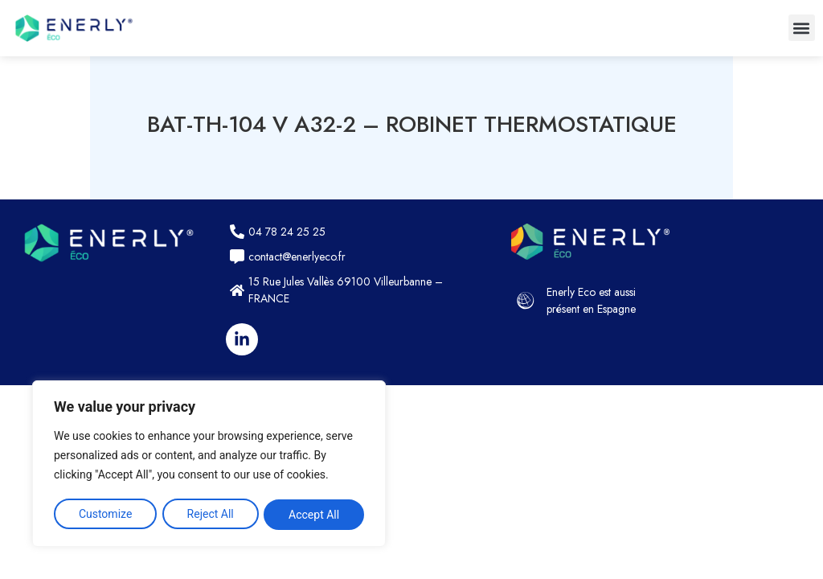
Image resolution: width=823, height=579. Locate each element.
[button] (801, 27)
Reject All (210, 514)
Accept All (314, 514)
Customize (104, 514)
